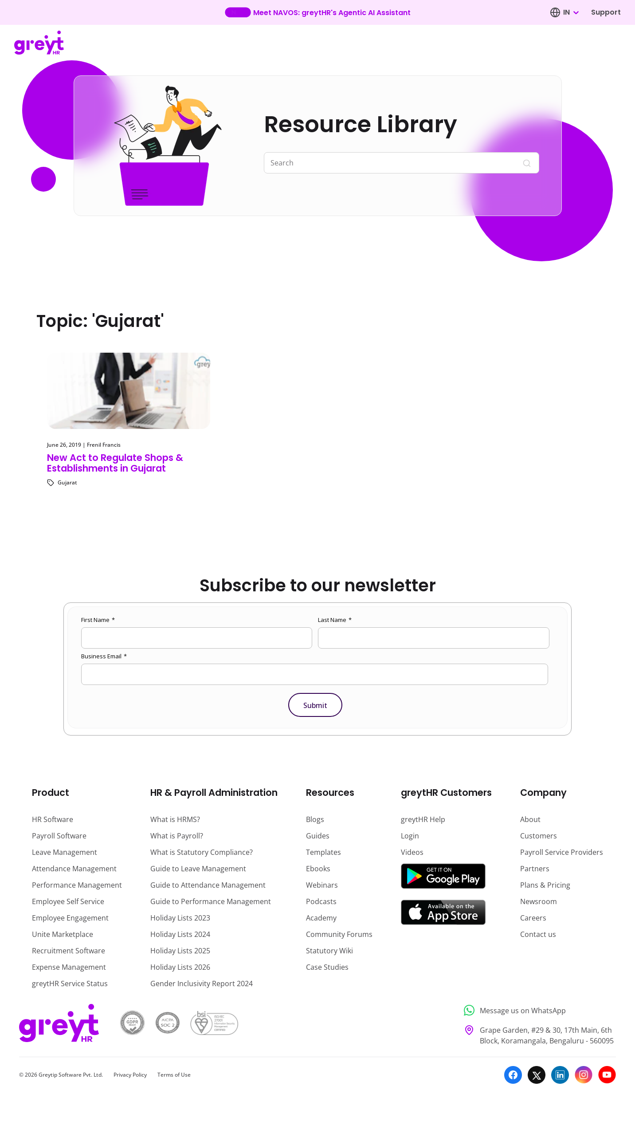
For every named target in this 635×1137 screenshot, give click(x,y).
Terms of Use (174, 1074)
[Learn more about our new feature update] (318, 12)
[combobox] (571, 12)
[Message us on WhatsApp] (537, 1010)
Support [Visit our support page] (606, 12)
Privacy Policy (130, 1074)
